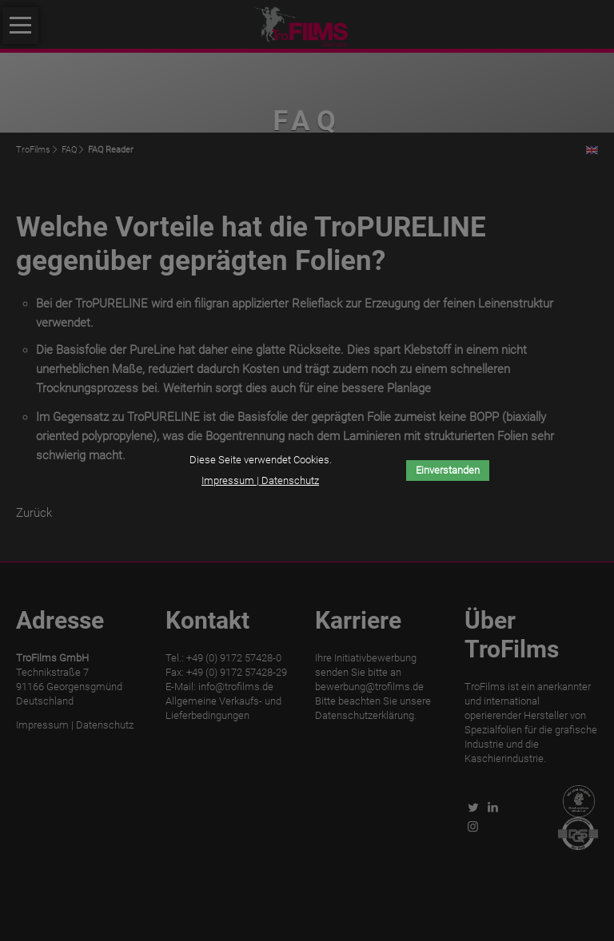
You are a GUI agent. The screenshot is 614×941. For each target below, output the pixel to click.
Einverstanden (448, 470)
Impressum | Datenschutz (260, 480)
